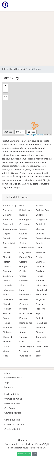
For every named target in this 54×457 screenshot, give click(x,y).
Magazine (9, 387)
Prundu (23, 318)
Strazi (8, 131)
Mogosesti (41, 299)
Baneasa (7, 210)
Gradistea (8, 275)
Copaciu (7, 238)
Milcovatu (24, 299)
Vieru (5, 355)
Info (4, 69)
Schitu (22, 327)
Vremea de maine (13, 398)
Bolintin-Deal (42, 210)
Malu (21, 290)
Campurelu (8, 224)
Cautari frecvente (13, 377)
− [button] (5, 90)
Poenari (7, 313)
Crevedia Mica (10, 243)
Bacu (21, 205)
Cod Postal (9, 408)
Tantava (23, 337)
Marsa (6, 294)
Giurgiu (23, 266)
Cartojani (40, 224)
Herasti (39, 275)
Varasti (6, 351)
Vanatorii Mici (42, 346)
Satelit (20, 131)
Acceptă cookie (24, 454)
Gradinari (40, 271)
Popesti (39, 313)
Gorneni (40, 266)
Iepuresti (40, 280)
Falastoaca (41, 252)
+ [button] (5, 86)
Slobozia (7, 332)
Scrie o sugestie (12, 419)
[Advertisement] (27, 38)
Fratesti (7, 261)
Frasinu (39, 257)
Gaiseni (23, 261)
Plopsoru (40, 308)
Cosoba (23, 238)
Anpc (7, 382)
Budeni (39, 214)
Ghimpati (40, 261)
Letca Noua (41, 285)
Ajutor (7, 373)
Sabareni (7, 327)
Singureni (40, 327)
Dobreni (7, 252)
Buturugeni (25, 219)
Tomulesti (41, 337)
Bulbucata (8, 219)
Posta (6, 318)
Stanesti (40, 332)
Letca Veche (9, 290)
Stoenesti (7, 337)
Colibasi (23, 233)
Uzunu (6, 346)
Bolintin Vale (25, 210)
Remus (6, 322)
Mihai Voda (41, 294)
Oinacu (39, 304)
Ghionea (7, 266)
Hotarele (23, 280)
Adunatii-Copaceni (12, 205)
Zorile (39, 355)
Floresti (7, 257)
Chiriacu (40, 229)
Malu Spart (41, 290)
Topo (31, 131)
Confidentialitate (12, 429)
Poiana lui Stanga (28, 313)
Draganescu (25, 252)
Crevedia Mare (43, 238)
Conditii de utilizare (14, 424)
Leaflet (27, 135)
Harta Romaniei (17, 69)
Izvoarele (7, 285)
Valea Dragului (26, 346)
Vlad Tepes (25, 355)
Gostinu (23, 271)
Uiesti (22, 341)
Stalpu (22, 332)
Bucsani (23, 214)
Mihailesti (8, 299)
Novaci (6, 304)
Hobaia (6, 280)
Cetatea (23, 229)
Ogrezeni (23, 304)
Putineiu (40, 318)
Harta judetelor (12, 394)
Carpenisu (24, 224)
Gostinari (7, 271)
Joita (21, 285)
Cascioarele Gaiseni (13, 229)
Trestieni (7, 341)
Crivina (22, 243)
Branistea (8, 214)
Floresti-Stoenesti (28, 257)
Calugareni (41, 219)
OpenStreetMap (37, 135)
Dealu (39, 247)
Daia (5, 247)
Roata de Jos (25, 322)
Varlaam (23, 351)
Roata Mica (41, 322)
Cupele (39, 243)
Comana (40, 233)
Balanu (39, 205)
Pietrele (23, 308)
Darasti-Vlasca (26, 247)
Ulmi (38, 341)
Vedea (39, 351)
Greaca (22, 275)
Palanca (7, 308)
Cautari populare (12, 412)
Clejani (6, 233)
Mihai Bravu (25, 294)
